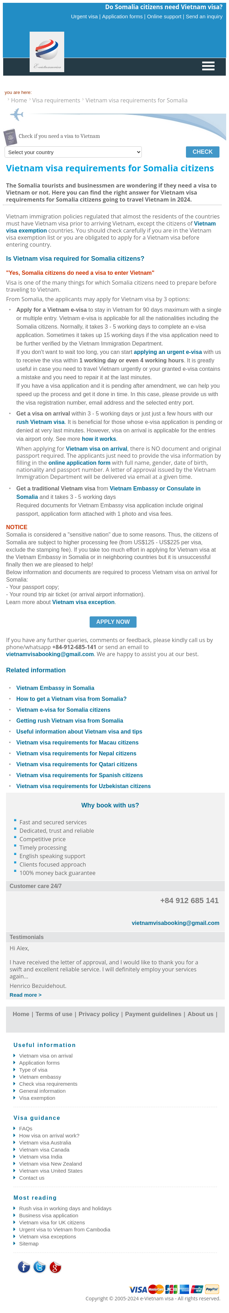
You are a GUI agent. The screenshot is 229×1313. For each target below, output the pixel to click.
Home (21, 1014)
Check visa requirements (48, 1084)
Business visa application (48, 1215)
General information (42, 1091)
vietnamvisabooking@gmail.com (50, 654)
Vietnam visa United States (51, 1171)
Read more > (25, 995)
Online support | (166, 16)
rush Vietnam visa (40, 422)
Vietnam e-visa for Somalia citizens (63, 710)
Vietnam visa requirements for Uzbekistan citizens (83, 786)
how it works (99, 439)
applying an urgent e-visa (168, 352)
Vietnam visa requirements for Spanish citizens (79, 775)
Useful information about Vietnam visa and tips (79, 732)
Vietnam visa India (40, 1157)
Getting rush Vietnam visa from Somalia (69, 721)
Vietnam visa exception (83, 602)
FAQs (25, 1128)
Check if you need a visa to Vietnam (59, 136)
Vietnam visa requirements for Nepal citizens (76, 753)
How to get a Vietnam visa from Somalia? (71, 699)
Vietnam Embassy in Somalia (55, 688)
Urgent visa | (86, 16)
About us (201, 1014)
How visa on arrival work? (49, 1135)
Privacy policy (99, 1014)
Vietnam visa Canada (44, 1150)
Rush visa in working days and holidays (65, 1208)
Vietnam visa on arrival (96, 449)
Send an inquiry (204, 16)
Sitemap (28, 1244)
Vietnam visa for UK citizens (52, 1222)
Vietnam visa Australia (45, 1143)
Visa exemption (37, 1098)
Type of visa (33, 1070)
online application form (79, 463)
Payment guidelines (153, 1014)
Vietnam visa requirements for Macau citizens (77, 743)
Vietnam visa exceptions (47, 1236)
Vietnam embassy (40, 1077)
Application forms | (123, 16)
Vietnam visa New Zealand (50, 1164)
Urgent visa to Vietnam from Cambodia (64, 1229)
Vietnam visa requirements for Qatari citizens (76, 764)
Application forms (39, 1063)
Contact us (31, 1178)
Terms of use (54, 1014)
